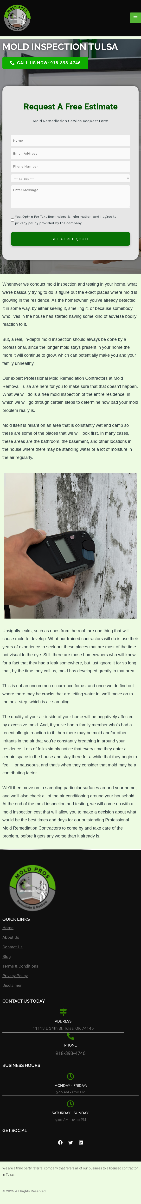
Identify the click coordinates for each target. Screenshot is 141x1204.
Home (7, 927)
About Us (10, 937)
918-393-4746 (70, 1053)
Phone (70, 1045)
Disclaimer (12, 985)
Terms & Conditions (20, 966)
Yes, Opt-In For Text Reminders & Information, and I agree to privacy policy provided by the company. (65, 219)
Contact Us (12, 947)
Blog (6, 956)
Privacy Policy (15, 975)
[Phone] (70, 1036)
